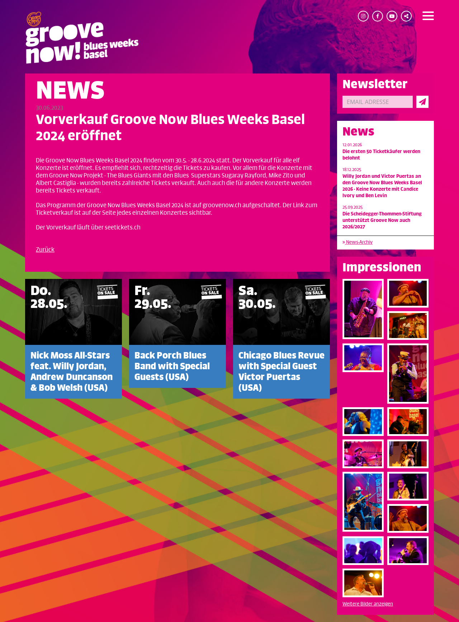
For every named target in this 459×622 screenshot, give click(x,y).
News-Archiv (357, 242)
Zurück (45, 250)
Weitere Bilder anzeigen (367, 604)
